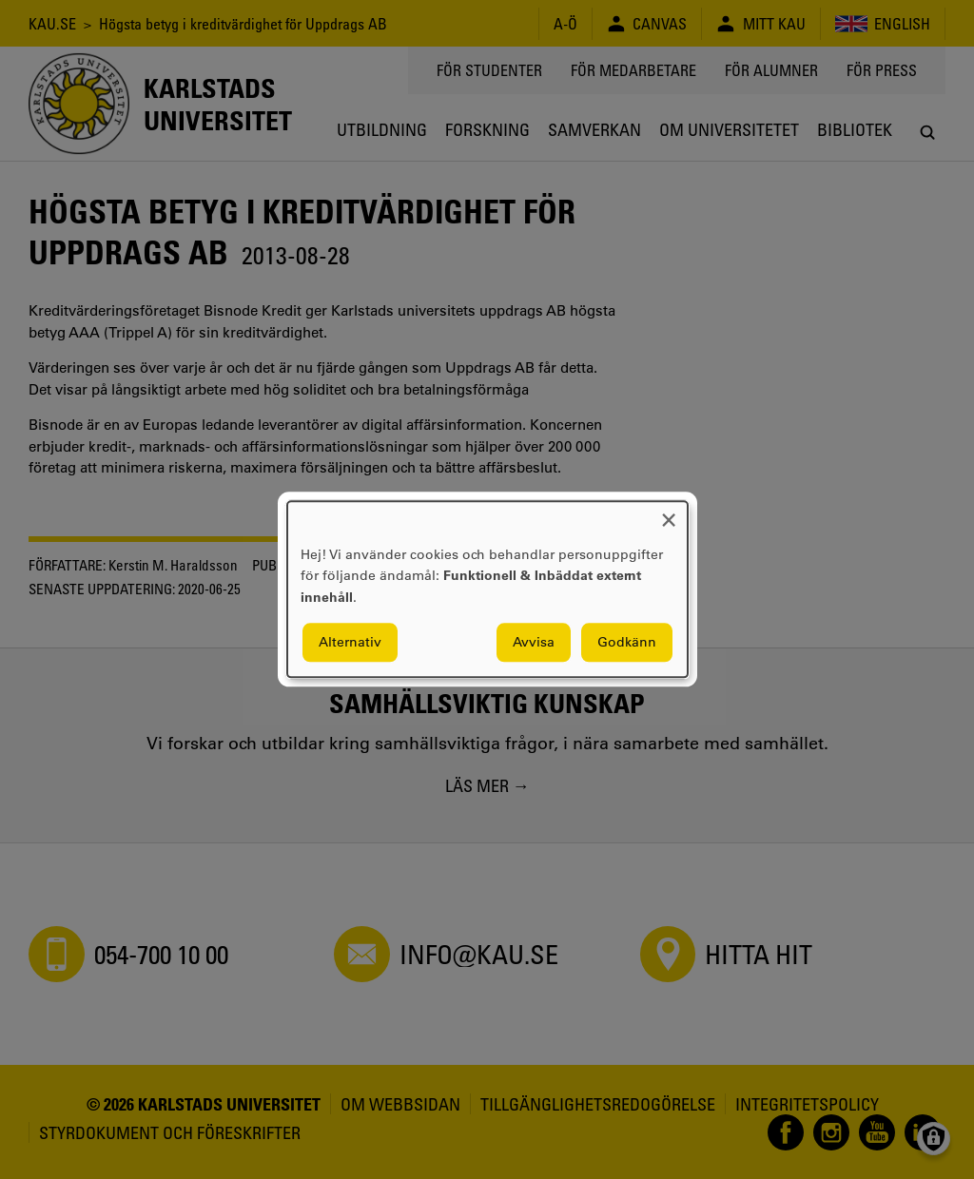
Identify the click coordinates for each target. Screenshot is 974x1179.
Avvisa (534, 642)
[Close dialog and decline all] (669, 513)
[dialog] (487, 589)
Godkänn (626, 642)
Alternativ (350, 642)
